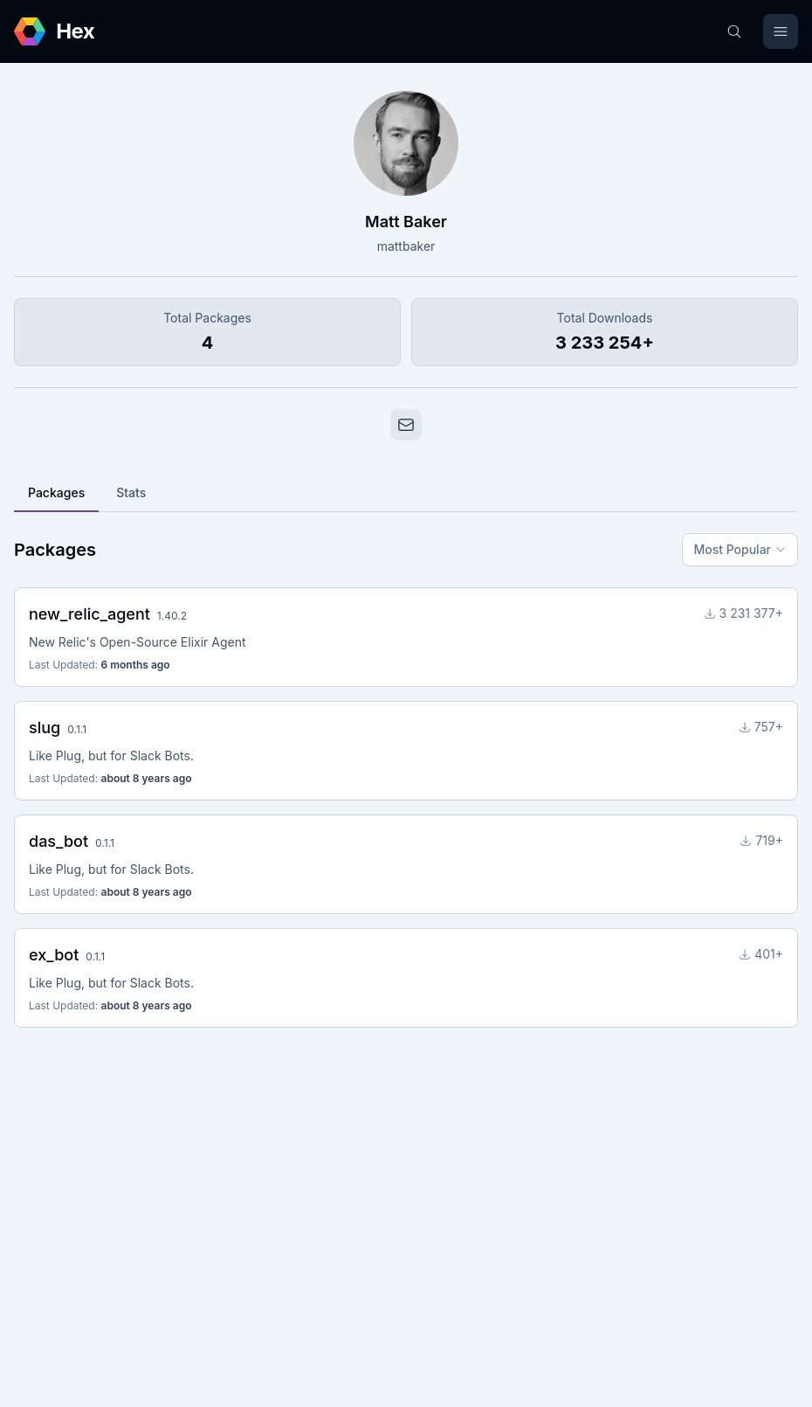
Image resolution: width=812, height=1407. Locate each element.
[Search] (734, 31)
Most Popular (740, 549)
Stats (131, 492)
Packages (56, 492)
